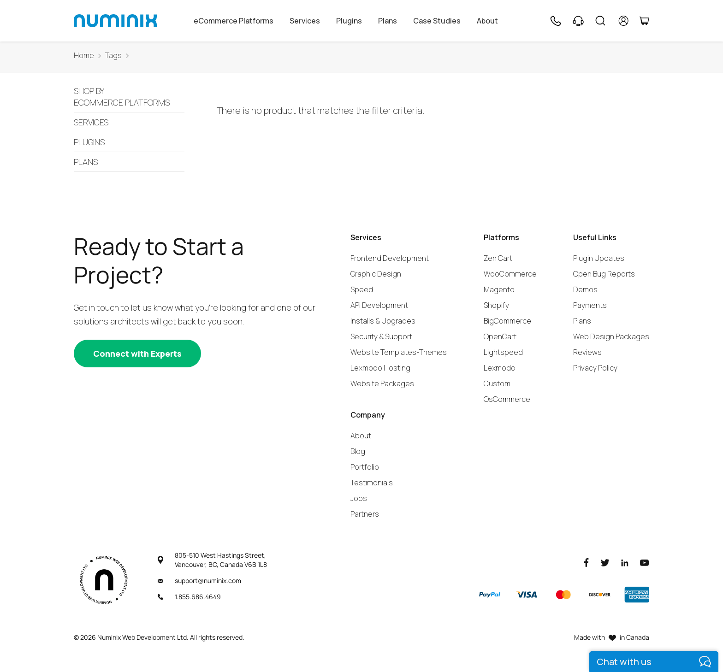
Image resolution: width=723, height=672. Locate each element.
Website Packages (382, 383)
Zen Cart (498, 258)
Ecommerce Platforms (129, 97)
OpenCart (500, 336)
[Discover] (600, 594)
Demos (585, 289)
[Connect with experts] (137, 353)
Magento (499, 289)
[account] (623, 21)
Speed (361, 289)
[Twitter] (605, 562)
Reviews (587, 352)
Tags (113, 55)
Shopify (496, 305)
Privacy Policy (595, 368)
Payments (590, 305)
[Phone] (555, 21)
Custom (497, 383)
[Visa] (526, 594)
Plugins (349, 21)
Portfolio (364, 467)
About (487, 21)
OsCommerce (507, 399)
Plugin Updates (598, 258)
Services (305, 21)
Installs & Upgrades (382, 321)
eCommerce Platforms (233, 21)
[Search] (600, 21)
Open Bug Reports (604, 274)
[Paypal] (490, 594)
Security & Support (381, 336)
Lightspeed (503, 352)
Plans (387, 21)
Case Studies (437, 21)
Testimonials (371, 482)
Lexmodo (500, 368)
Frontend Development (389, 258)
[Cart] (644, 21)
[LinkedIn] (624, 562)
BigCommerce (507, 321)
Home (84, 55)
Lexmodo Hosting (380, 368)
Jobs (358, 498)
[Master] (563, 594)
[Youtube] (644, 562)
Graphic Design (375, 274)
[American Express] (636, 594)
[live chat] (653, 661)
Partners (364, 514)
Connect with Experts (137, 353)
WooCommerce (510, 274)
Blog (357, 451)
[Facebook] (586, 562)
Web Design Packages (611, 336)
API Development (379, 305)
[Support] (578, 21)
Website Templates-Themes (398, 352)
